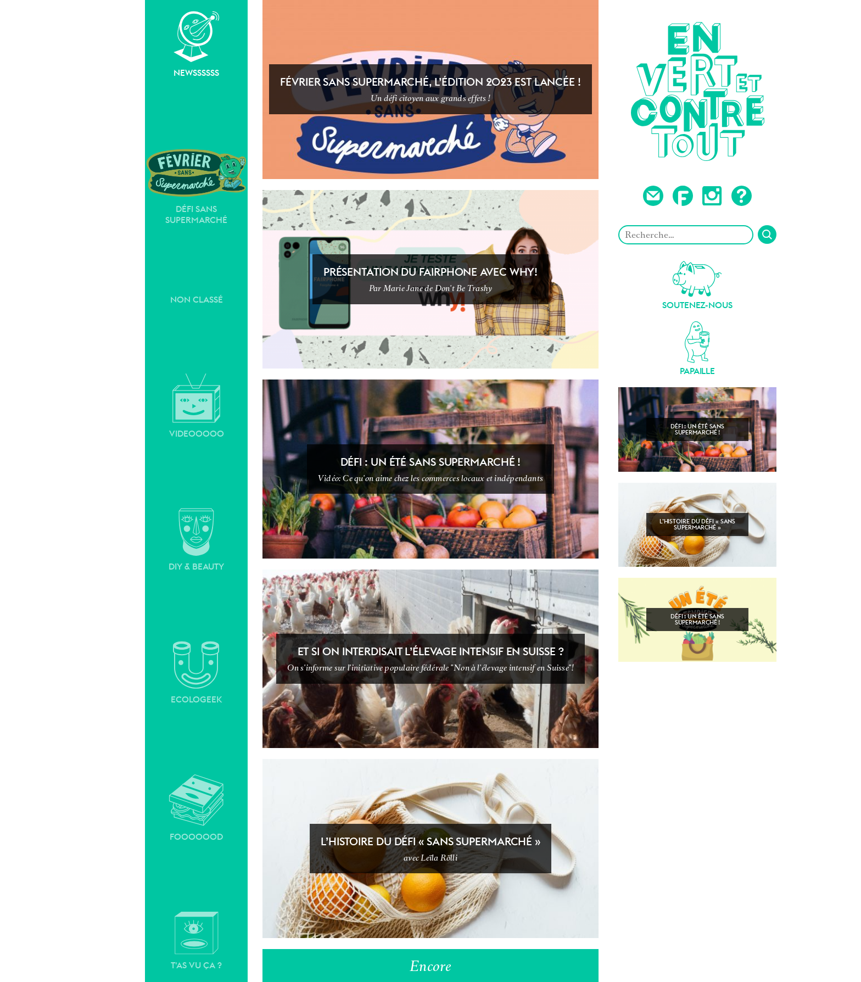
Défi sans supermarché (196, 186)
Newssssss (197, 44)
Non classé (196, 299)
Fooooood (196, 808)
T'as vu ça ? (196, 940)
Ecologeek (196, 673)
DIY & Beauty (196, 540)
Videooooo (196, 406)
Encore (430, 966)
